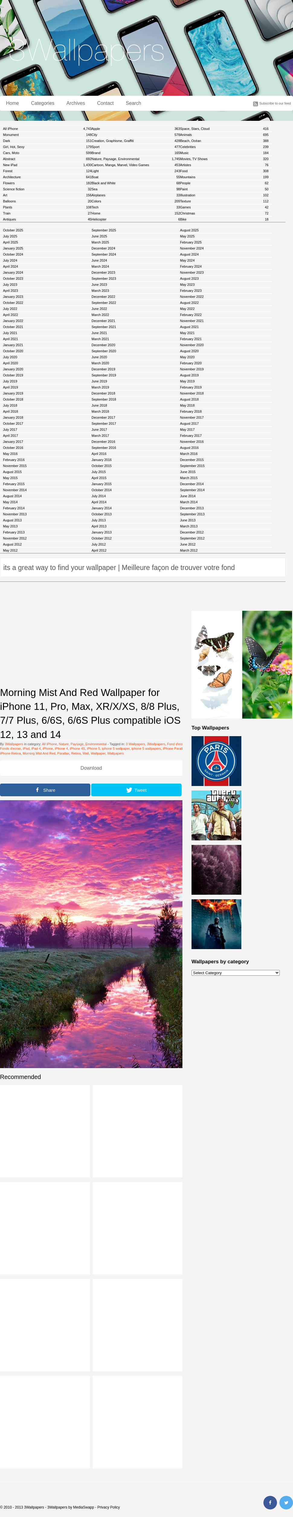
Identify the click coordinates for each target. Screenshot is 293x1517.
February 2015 (14, 484)
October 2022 (13, 302)
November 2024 (192, 248)
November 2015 (15, 466)
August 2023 (189, 278)
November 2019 (192, 369)
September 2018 (104, 399)
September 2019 (104, 375)
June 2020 (99, 357)
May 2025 (187, 236)
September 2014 (192, 490)
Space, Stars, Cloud (224, 129)
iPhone (48, 748)
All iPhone (47, 129)
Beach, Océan (224, 141)
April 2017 (10, 435)
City (136, 135)
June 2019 (99, 381)
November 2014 (15, 490)
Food (224, 171)
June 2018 (99, 405)
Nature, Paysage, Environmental (136, 159)
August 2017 (189, 423)
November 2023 (192, 272)
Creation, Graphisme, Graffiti (136, 141)
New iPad (47, 165)
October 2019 (13, 375)
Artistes (224, 165)
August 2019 (189, 375)
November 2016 (192, 441)
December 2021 (103, 321)
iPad (26, 748)
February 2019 (191, 387)
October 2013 (102, 514)
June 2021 (99, 333)
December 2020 (103, 345)
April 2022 (10, 315)
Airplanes (136, 195)
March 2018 (100, 411)
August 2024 (189, 254)
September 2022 (104, 302)
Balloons (47, 201)
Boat (136, 177)
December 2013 (192, 508)
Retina (76, 753)
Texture (224, 201)
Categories (42, 103)
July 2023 (10, 284)
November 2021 (192, 321)
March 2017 (100, 435)
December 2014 (192, 484)
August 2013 (12, 520)
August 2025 (189, 230)
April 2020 (10, 363)
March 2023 (100, 290)
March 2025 (100, 242)
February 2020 (191, 363)
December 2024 (103, 248)
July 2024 (10, 260)
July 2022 (10, 309)
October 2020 (13, 351)
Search (133, 103)
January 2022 (13, 321)
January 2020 (13, 369)
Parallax (63, 753)
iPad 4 (36, 748)
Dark (47, 141)
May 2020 (187, 357)
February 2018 (191, 411)
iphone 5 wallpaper (116, 748)
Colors (136, 201)
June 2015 (187, 472)
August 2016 (189, 447)
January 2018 (13, 417)
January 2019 (13, 393)
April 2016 (99, 454)
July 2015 (99, 472)
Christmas (224, 213)
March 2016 (189, 454)
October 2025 (13, 230)
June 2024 (99, 260)
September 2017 (104, 423)
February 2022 (191, 315)
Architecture (47, 177)
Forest (47, 171)
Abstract (47, 159)
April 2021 (10, 339)
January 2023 (13, 296)
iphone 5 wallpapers (146, 748)
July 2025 (10, 236)
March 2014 (189, 502)
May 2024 (187, 260)
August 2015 (12, 472)
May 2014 (10, 502)
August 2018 (189, 399)
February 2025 (191, 242)
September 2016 (104, 447)
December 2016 (103, 441)
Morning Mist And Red (39, 753)
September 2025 (104, 230)
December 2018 (103, 393)
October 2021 (13, 327)
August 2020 (189, 351)
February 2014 (14, 508)
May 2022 (187, 309)
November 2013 (15, 514)
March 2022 (100, 315)
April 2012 (99, 550)
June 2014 (187, 496)
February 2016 (14, 460)
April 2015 (99, 478)
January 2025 (13, 248)
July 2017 (10, 429)
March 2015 (189, 478)
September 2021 (104, 327)
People (224, 183)
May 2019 (187, 381)
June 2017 (99, 429)
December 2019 (103, 369)
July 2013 (99, 520)
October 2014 (102, 490)
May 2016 (10, 454)
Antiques (47, 219)
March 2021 (100, 339)
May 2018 (187, 405)
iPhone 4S (77, 748)
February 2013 (14, 532)
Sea (136, 189)
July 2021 (10, 333)
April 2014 (99, 502)
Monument (47, 135)
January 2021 (13, 345)
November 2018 (192, 393)
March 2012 (189, 550)
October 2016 (13, 447)
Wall (85, 753)
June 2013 (187, 520)
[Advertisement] (91, 639)
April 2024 (10, 266)
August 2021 (189, 327)
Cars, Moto (47, 153)
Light (136, 171)
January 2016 (102, 460)
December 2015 (192, 460)
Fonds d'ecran (10, 748)
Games (224, 207)
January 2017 (13, 441)
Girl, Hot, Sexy (47, 147)
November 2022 (192, 296)
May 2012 (10, 550)
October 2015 (102, 466)
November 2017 (192, 417)
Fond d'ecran (176, 744)
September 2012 (192, 538)
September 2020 (104, 351)
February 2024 (191, 266)
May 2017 (187, 429)
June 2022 (99, 309)
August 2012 (12, 544)
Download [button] (91, 768)
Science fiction (47, 189)
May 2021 (187, 333)
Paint (224, 189)
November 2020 (192, 345)
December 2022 (103, 296)
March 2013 (189, 526)
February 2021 (191, 339)
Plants (47, 207)
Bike (224, 219)
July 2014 (99, 496)
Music (224, 153)
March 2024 (100, 266)
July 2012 (99, 544)
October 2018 (13, 399)
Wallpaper (98, 753)
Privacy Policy (108, 1507)
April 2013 (99, 526)
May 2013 (10, 526)
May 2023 (187, 284)
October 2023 (13, 278)
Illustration (224, 195)
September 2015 (192, 466)
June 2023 (99, 284)
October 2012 (102, 538)
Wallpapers (115, 753)
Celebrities (224, 147)
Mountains (224, 177)
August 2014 (12, 496)
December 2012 (192, 532)
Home (12, 103)
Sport (136, 147)
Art (47, 195)
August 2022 (189, 302)
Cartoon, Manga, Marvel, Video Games (136, 165)
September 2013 (192, 514)
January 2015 (102, 484)
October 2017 (13, 423)
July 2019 (10, 381)
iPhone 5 (93, 748)
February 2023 (191, 290)
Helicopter (136, 219)
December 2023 (103, 272)
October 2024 (13, 254)
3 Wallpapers (135, 744)
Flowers (47, 183)
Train (47, 213)
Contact (105, 103)
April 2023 (10, 290)
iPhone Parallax (174, 748)
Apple (136, 129)
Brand (136, 153)
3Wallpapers (14, 744)
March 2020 (100, 363)
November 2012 (15, 538)
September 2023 (104, 278)
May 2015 (10, 478)
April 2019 (10, 387)
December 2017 (103, 417)
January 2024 (13, 272)
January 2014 (102, 508)
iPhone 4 (61, 748)
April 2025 (10, 242)
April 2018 (10, 411)
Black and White (136, 183)
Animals (224, 135)
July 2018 (10, 405)
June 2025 (99, 236)
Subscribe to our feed (275, 103)
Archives (75, 103)
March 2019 (100, 387)
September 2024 (104, 254)
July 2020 (10, 357)
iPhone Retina (10, 753)
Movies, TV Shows (224, 159)
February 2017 (191, 435)
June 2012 (187, 544)
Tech (136, 207)
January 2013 (102, 532)
